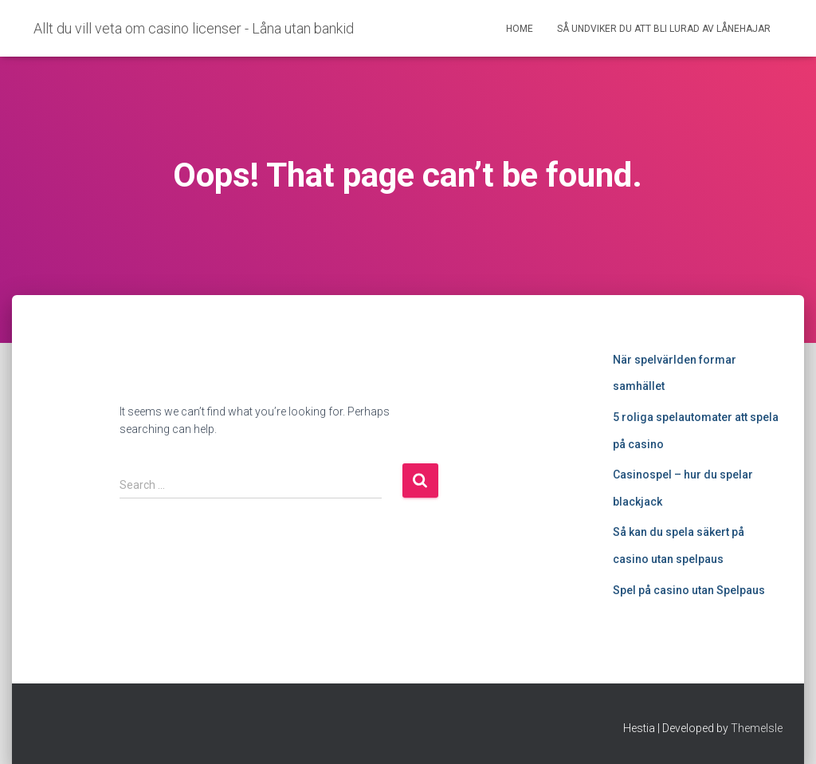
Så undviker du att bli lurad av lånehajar (664, 28)
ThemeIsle (757, 728)
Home (519, 28)
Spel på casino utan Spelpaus (689, 590)
